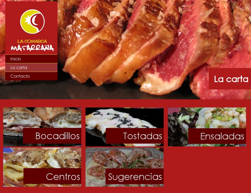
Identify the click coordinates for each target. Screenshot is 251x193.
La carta (18, 67)
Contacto (20, 76)
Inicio (15, 58)
